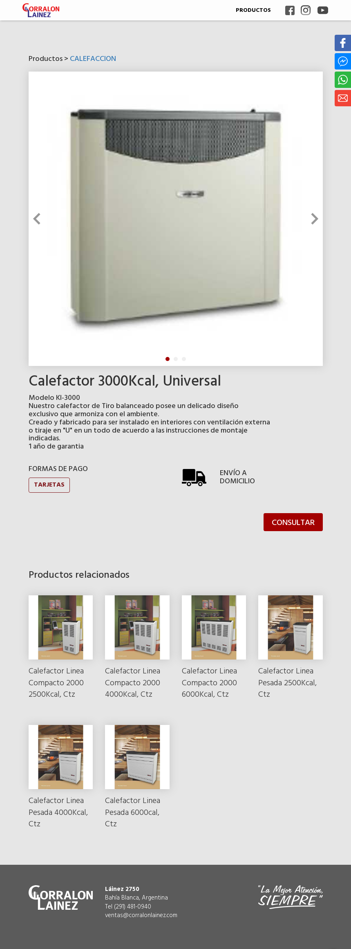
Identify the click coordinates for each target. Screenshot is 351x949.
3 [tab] (184, 359)
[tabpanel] (176, 219)
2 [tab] (176, 359)
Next (312, 218)
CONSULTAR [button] (293, 522)
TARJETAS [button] (49, 485)
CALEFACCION (93, 59)
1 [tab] (167, 359)
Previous (38, 218)
